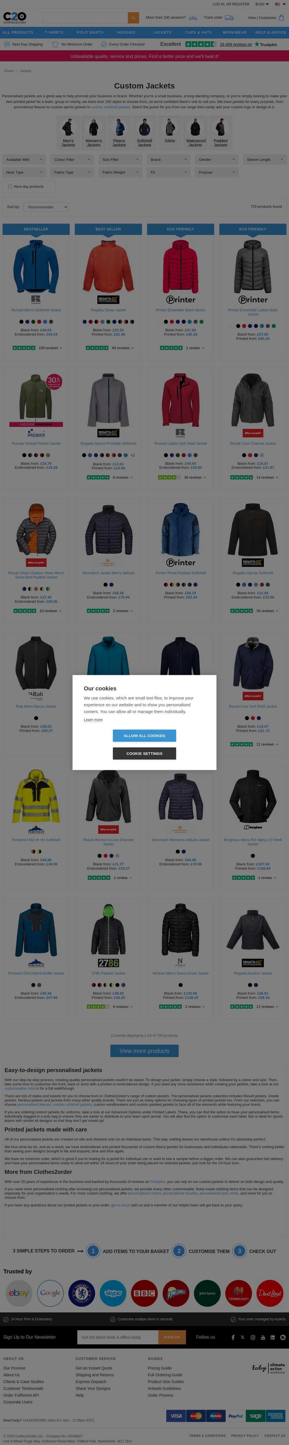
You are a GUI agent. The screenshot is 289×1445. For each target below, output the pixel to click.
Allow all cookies (112, 745)
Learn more (93, 728)
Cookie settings (177, 745)
